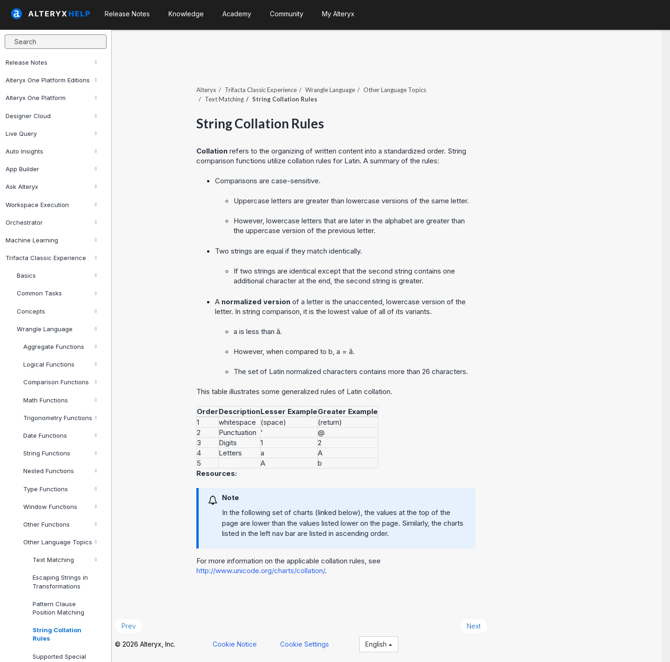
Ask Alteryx (51, 186)
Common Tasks (57, 293)
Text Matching (65, 559)
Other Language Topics (60, 542)
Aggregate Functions (60, 346)
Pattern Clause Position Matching (58, 608)
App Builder (51, 169)
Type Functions (60, 489)
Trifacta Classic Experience (51, 257)
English (387, 642)
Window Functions (60, 506)
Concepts (57, 311)
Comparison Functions (60, 382)
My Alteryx (338, 14)
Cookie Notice (243, 642)
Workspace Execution (51, 204)
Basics (57, 275)
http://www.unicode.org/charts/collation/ (269, 568)
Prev (137, 624)
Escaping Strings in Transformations (60, 581)
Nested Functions (60, 471)
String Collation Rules (57, 634)
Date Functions (60, 435)
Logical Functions (60, 364)
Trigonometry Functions (60, 417)
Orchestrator (51, 222)
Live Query (51, 133)
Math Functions (60, 400)
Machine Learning (51, 240)
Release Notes (51, 62)
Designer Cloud (51, 116)
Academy (236, 14)
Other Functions (60, 524)
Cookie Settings (312, 642)
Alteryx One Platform (51, 97)
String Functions (60, 453)
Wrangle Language (57, 329)
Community (286, 14)
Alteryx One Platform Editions (51, 80)
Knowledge (186, 14)
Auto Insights (51, 151)
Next (482, 624)
